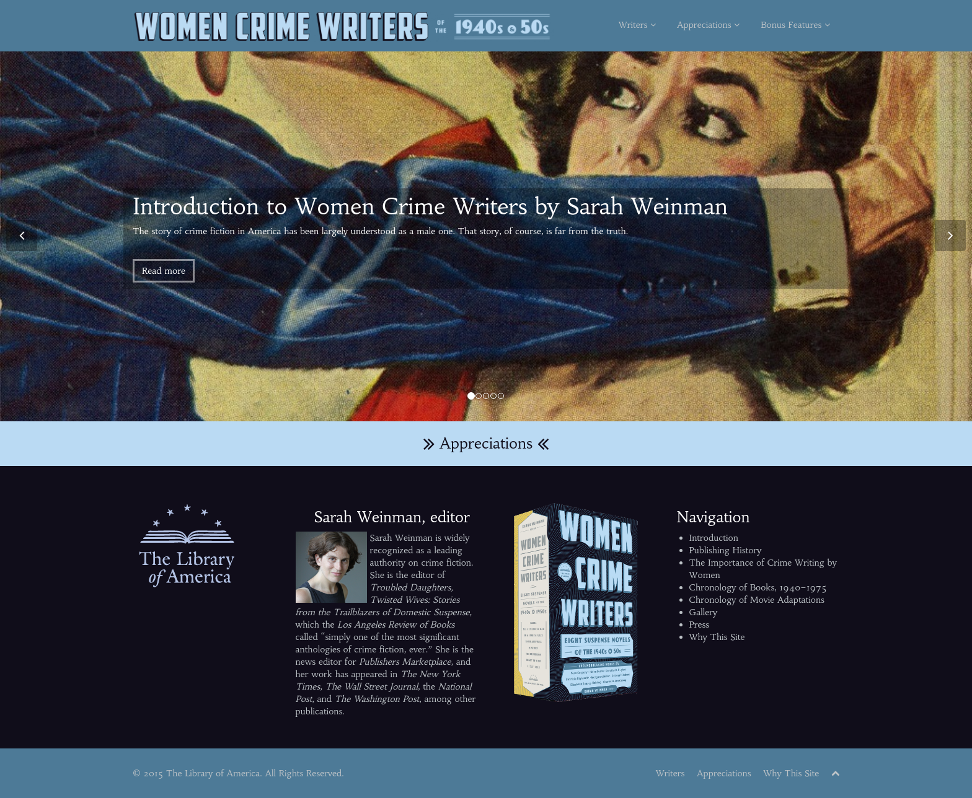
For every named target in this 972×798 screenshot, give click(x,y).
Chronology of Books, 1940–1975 (758, 587)
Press (699, 624)
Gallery (703, 612)
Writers (637, 24)
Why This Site (717, 636)
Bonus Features (795, 24)
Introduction (713, 537)
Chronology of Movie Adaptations (756, 599)
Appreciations (708, 24)
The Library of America (213, 773)
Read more (163, 270)
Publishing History (725, 550)
